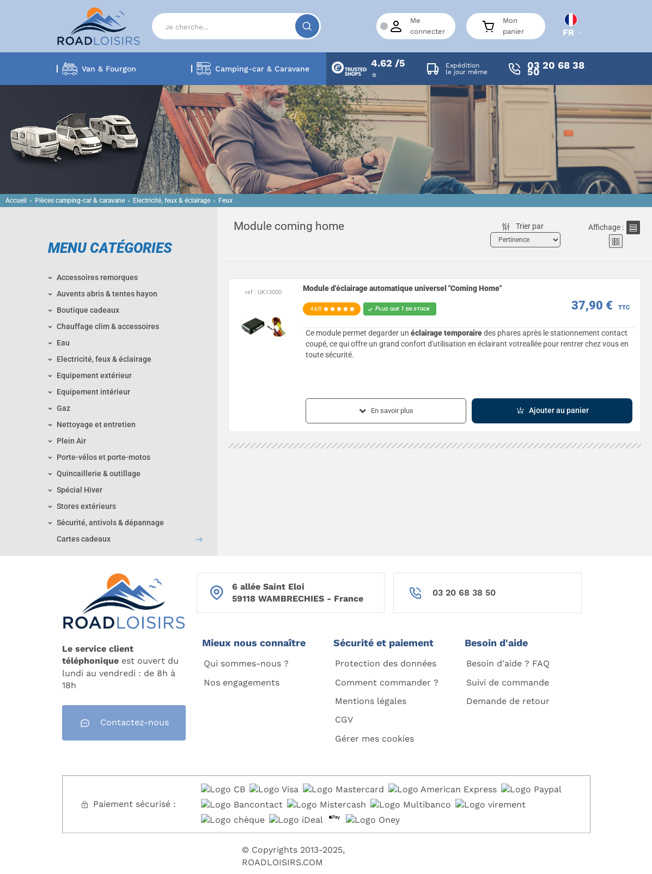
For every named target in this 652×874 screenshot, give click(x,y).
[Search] (236, 26)
